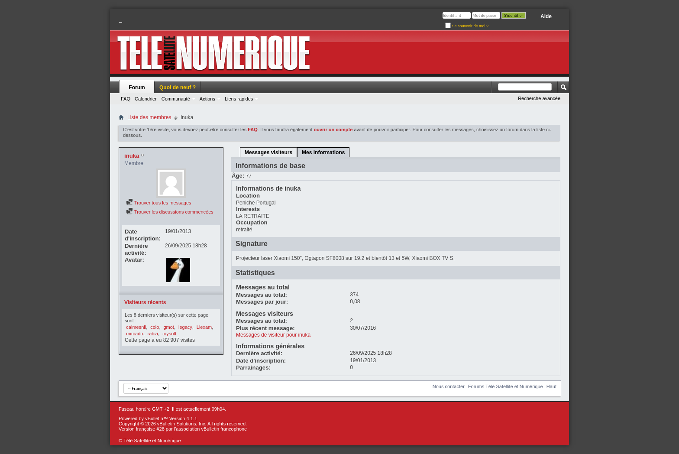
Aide (546, 16)
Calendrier (146, 98)
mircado (134, 333)
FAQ (125, 98)
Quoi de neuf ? (177, 87)
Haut (551, 386)
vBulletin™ (156, 418)
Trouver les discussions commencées (169, 211)
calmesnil (136, 327)
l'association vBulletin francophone (210, 428)
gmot (168, 327)
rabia (153, 333)
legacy (185, 327)
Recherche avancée (539, 98)
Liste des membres (149, 117)
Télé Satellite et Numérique (152, 440)
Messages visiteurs (268, 152)
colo (154, 327)
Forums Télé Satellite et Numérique (505, 386)
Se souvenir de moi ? (466, 26)
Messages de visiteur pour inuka (273, 335)
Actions (207, 98)
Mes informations (323, 152)
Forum (137, 87)
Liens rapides (239, 98)
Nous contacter (449, 386)
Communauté (176, 98)
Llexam (204, 327)
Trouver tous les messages (158, 202)
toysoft (169, 333)
